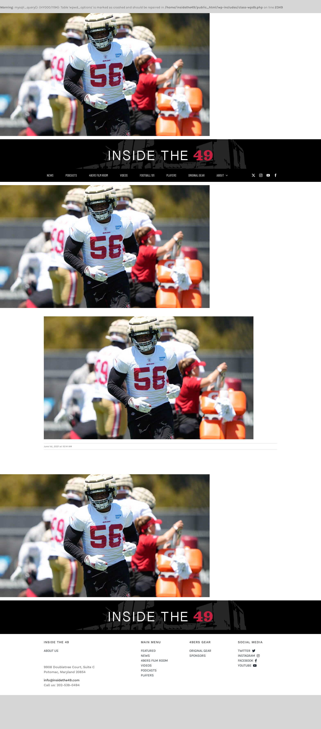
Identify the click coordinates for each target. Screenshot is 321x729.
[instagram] (260, 175)
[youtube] (268, 175)
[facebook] (275, 175)
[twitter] (253, 175)
